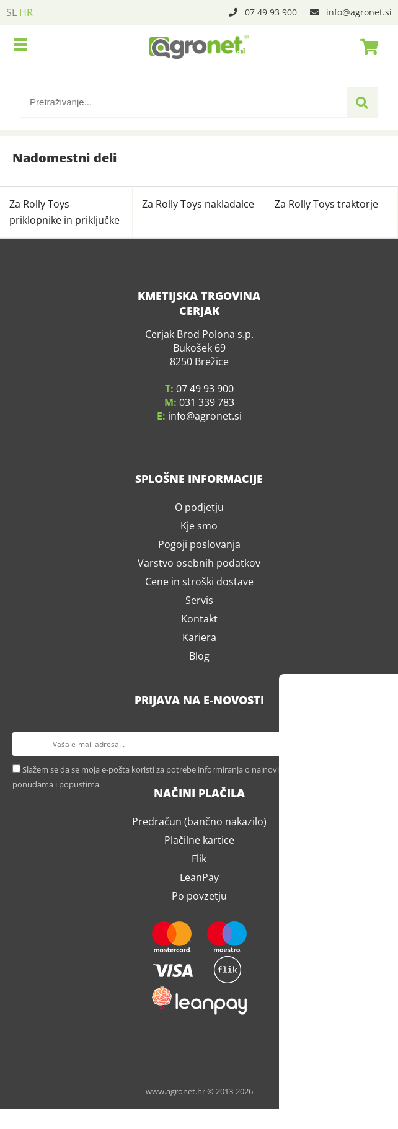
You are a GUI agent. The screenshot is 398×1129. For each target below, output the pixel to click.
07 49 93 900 (271, 12)
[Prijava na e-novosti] (374, 780)
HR (26, 12)
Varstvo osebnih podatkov (199, 599)
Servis (199, 636)
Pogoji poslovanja (199, 580)
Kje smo (199, 562)
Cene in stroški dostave (199, 617)
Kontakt (199, 655)
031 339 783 (206, 438)
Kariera (199, 673)
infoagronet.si (359, 12)
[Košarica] (365, 46)
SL (11, 12)
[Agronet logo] (199, 46)
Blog (199, 692)
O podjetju (199, 543)
